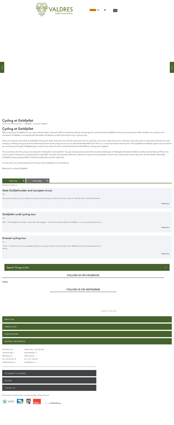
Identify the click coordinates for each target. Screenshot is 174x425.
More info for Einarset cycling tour (162, 253)
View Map (37, 181)
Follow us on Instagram (83, 289)
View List (13, 181)
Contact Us (9, 388)
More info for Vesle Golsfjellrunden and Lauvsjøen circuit (162, 203)
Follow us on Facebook (83, 275)
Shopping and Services (14, 341)
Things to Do (10, 327)
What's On (9, 319)
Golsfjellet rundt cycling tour (19, 214)
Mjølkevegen (70, 135)
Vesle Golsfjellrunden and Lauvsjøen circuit (27, 190)
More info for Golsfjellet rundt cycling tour (162, 227)
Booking (92, 10)
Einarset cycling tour (14, 238)
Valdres (5, 282)
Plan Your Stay (11, 334)
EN (98, 10)
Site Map (8, 381)
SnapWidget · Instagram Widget (109, 311)
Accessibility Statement (15, 373)
